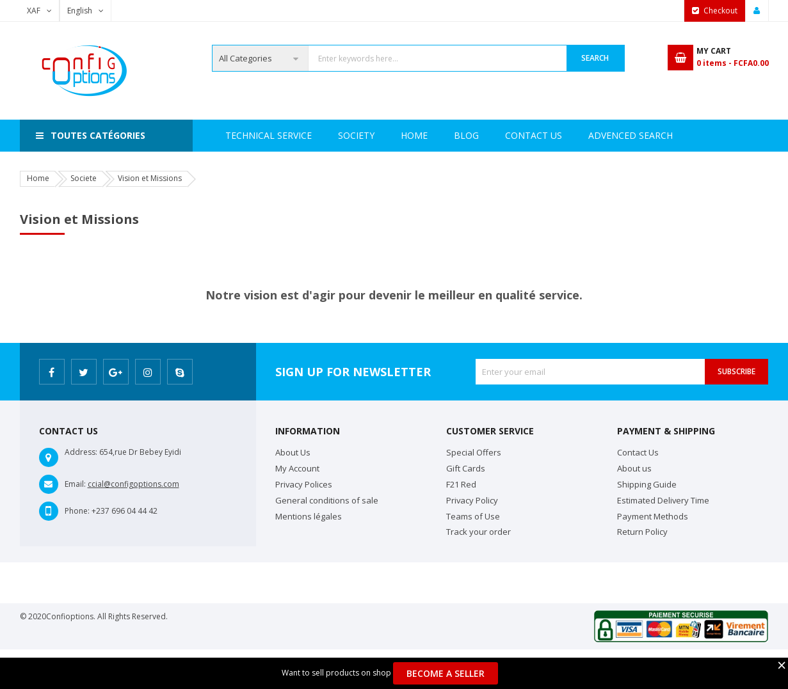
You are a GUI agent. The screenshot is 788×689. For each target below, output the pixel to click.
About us (634, 468)
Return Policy (642, 531)
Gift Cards (465, 468)
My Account (297, 468)
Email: (75, 484)
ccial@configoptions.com (133, 484)
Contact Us (595, 135)
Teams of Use (473, 516)
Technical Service (384, 135)
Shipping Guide (647, 484)
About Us (292, 452)
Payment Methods (652, 516)
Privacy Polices (303, 484)
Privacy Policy (472, 500)
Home (238, 135)
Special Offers (473, 452)
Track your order (478, 531)
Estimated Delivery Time (663, 500)
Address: (81, 452)
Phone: (77, 510)
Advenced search (496, 135)
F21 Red (461, 484)
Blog (664, 135)
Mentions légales (308, 516)
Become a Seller (445, 673)
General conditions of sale (326, 500)
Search (595, 57)
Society (296, 135)
